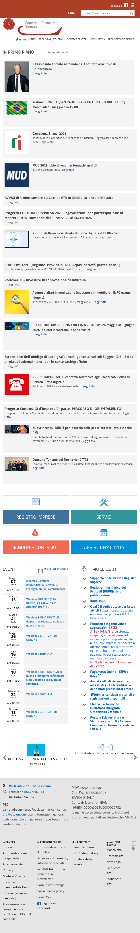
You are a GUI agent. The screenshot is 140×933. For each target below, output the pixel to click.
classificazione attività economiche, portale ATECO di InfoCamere (112, 612)
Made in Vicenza (14, 876)
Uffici (32, 39)
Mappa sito (114, 850)
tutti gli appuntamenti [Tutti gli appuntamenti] (53, 570)
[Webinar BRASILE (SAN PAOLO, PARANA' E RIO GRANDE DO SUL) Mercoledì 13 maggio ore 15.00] (68, 112)
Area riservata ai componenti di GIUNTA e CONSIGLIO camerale (17, 911)
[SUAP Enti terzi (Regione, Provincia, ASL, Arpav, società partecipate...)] (70, 267)
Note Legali (114, 862)
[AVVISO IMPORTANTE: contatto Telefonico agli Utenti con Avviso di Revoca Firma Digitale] (70, 387)
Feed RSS (44, 897)
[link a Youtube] (132, 5)
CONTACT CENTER (77, 39)
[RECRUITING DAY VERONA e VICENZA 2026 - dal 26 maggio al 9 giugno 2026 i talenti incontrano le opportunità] (70, 335)
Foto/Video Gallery (85, 853)
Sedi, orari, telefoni (51, 39)
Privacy (8, 870)
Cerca (71, 13)
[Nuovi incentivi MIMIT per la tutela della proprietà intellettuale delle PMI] (70, 438)
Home (21, 39)
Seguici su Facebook (46, 905)
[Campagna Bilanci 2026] (70, 143)
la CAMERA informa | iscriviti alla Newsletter (52, 874)
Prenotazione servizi (121, 39)
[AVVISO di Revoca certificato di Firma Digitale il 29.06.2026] (70, 243)
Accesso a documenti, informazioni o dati (52, 860)
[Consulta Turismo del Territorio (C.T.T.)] (70, 469)
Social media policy (50, 891)
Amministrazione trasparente (15, 855)
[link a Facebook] (125, 5)
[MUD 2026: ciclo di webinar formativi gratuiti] (70, 176)
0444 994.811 (34, 792)
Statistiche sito (113, 881)
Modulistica (97, 39)
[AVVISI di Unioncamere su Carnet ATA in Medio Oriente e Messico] (70, 199)
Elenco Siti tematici (85, 847)
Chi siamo (10, 847)
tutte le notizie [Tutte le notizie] (58, 52)
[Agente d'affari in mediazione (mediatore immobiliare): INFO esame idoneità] (70, 303)
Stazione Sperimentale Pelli (15, 884)
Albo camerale (13, 864)
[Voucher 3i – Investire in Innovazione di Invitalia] (70, 282)
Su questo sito (113, 870)
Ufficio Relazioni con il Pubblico (51, 849)
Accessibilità (115, 856)
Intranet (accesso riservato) (15, 895)
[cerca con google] (131, 13)
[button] (131, 13)
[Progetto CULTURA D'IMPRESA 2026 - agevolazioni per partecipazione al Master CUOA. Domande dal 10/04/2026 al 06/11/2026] (70, 217)
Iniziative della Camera (82, 861)
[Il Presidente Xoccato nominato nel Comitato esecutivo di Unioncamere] (68, 77)
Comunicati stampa (51, 885)
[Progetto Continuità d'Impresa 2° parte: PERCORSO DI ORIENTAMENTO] (70, 412)
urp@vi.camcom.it (16, 814)
